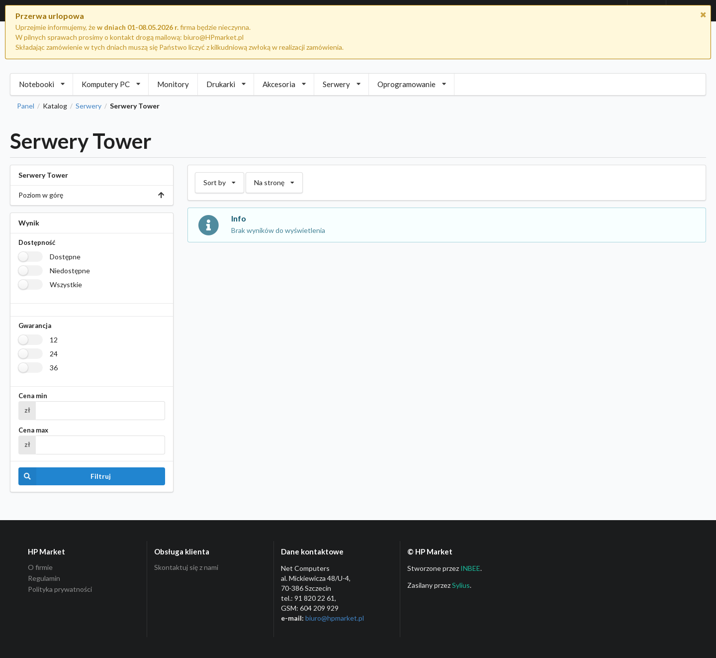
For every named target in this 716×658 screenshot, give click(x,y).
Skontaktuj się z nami (186, 567)
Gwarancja (34, 326)
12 (54, 339)
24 (54, 353)
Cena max (33, 430)
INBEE (470, 568)
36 (54, 367)
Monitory (173, 84)
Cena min (32, 396)
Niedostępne (70, 270)
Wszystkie (66, 284)
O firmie (40, 567)
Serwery (88, 106)
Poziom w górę (91, 195)
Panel (25, 106)
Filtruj (64, 476)
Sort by (219, 180)
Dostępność (36, 242)
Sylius (461, 585)
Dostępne (65, 256)
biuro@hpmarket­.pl (334, 618)
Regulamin (44, 578)
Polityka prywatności (60, 589)
